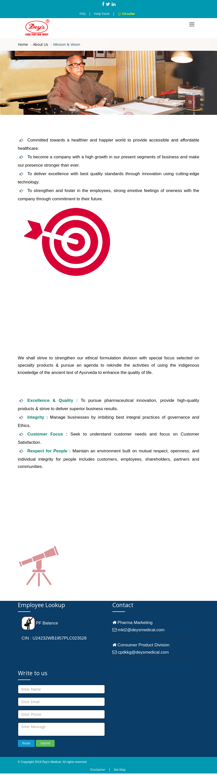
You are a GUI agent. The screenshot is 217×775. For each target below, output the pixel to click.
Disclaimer (97, 769)
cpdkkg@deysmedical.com (140, 652)
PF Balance (40, 623)
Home (23, 44)
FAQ (83, 13)
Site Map (120, 769)
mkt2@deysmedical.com (138, 629)
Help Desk (102, 13)
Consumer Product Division (141, 645)
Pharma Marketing (132, 622)
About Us (40, 44)
